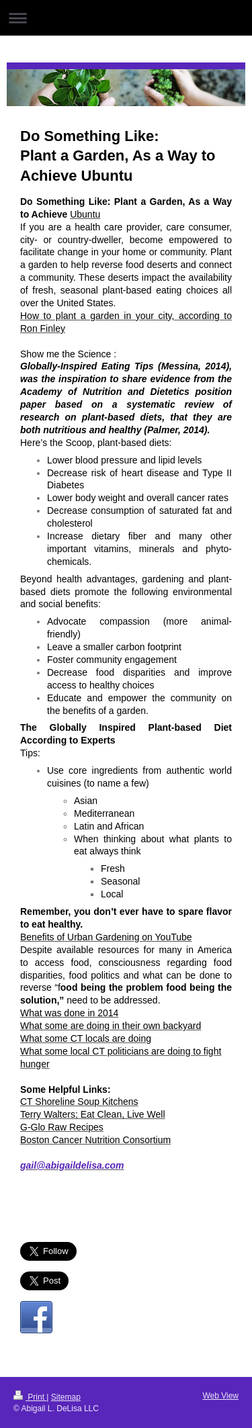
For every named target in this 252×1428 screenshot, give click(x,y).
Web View (220, 1395)
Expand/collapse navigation (126, 17)
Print (29, 1397)
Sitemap (66, 1397)
